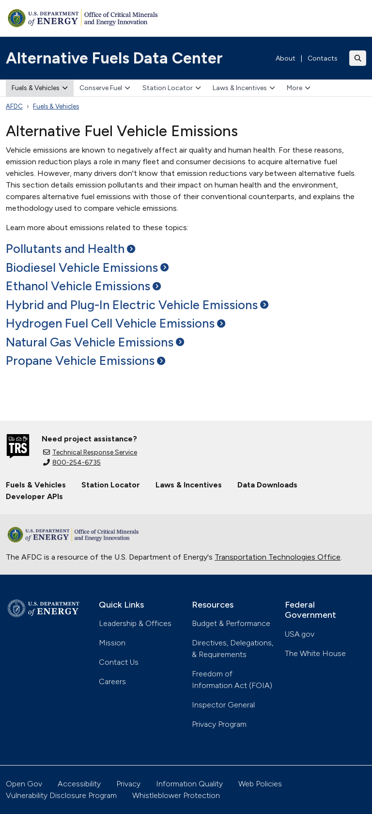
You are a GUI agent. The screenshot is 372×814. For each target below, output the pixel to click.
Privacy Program (219, 724)
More (298, 88)
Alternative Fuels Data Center (114, 58)
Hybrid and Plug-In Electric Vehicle (137, 304)
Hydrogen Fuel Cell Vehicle (115, 323)
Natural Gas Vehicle (95, 342)
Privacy (128, 783)
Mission (112, 642)
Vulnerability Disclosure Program (61, 795)
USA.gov (299, 634)
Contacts (323, 58)
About (285, 58)
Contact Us (119, 662)
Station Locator (171, 88)
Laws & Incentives (244, 88)
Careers (112, 681)
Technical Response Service (90, 452)
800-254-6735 (72, 462)
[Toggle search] (358, 58)
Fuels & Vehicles (40, 88)
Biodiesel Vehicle (87, 267)
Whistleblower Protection (176, 795)
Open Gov (24, 783)
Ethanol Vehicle (83, 286)
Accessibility (79, 783)
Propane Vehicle (85, 360)
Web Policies (260, 783)
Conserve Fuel (104, 88)
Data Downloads (267, 484)
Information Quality (189, 783)
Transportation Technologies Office (278, 557)
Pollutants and (70, 248)
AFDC (14, 106)
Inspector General (223, 704)
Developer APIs (34, 496)
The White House (315, 653)
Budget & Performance (231, 623)
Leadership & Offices (135, 623)
